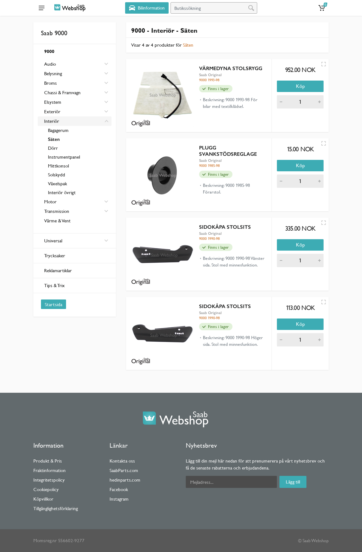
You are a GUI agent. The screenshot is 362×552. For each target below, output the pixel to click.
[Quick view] (323, 64)
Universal (76, 240)
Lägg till (293, 481)
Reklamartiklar (58, 270)
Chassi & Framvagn (62, 92)
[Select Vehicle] (147, 8)
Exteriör (52, 111)
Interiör (51, 121)
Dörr (53, 148)
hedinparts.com (125, 480)
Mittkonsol (58, 165)
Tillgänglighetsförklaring (55, 508)
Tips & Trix (54, 285)
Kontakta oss (122, 460)
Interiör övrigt (62, 192)
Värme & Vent (57, 220)
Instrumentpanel (64, 157)
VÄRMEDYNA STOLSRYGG (230, 68)
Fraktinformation (49, 470)
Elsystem (52, 102)
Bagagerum (58, 130)
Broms (50, 83)
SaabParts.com (124, 470)
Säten (54, 139)
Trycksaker (54, 255)
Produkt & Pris (47, 460)
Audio (50, 64)
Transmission (56, 211)
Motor (50, 201)
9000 (49, 51)
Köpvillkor (43, 499)
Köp (300, 86)
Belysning (53, 73)
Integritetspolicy (49, 480)
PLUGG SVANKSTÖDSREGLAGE (228, 151)
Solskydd (56, 174)
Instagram (119, 499)
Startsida (53, 304)
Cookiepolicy (46, 489)
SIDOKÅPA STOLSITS (225, 227)
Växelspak (57, 183)
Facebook (119, 489)
